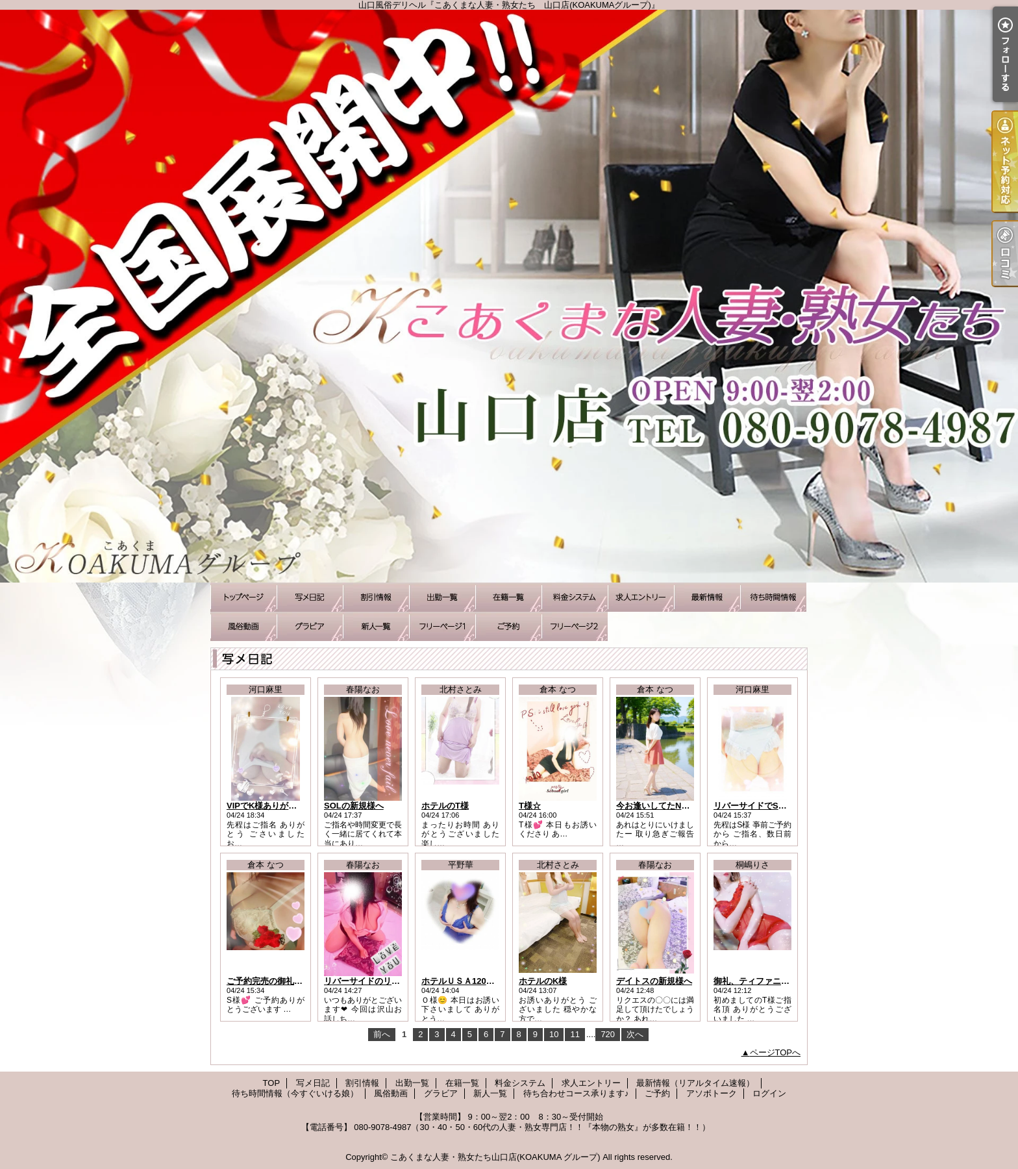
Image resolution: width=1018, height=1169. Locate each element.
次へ (635, 1034)
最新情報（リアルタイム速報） (707, 597)
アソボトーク (574, 626)
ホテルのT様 (445, 806)
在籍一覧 (508, 597)
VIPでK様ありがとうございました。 (295, 806)
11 (574, 1034)
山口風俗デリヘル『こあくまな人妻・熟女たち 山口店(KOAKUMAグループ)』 (509, 296)
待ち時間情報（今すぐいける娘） (773, 597)
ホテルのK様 (543, 981)
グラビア (310, 626)
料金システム (574, 597)
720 (608, 1034)
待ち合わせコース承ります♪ (442, 626)
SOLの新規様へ (354, 806)
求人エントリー (641, 597)
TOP (243, 597)
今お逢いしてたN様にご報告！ (674, 806)
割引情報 (376, 597)
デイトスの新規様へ (654, 981)
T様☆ (530, 806)
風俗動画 (243, 626)
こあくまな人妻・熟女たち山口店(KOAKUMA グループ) (495, 1157)
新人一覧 (376, 626)
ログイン (769, 1093)
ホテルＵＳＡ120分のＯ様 (470, 981)
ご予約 (508, 626)
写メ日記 (310, 597)
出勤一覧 (442, 597)
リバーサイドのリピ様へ (370, 981)
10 (553, 1034)
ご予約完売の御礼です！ (273, 981)
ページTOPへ (775, 1052)
